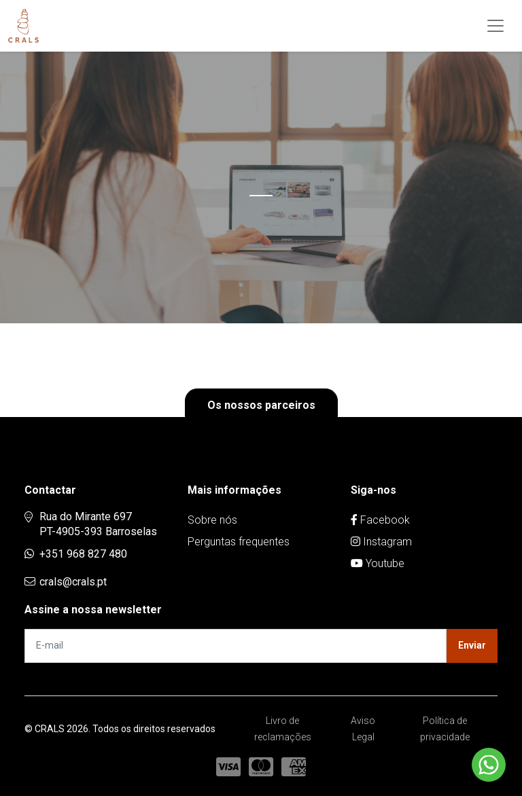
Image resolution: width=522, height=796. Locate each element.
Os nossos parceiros (261, 405)
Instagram (381, 541)
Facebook (380, 519)
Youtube (377, 563)
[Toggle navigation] (495, 26)
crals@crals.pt (73, 581)
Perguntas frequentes (239, 541)
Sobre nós (212, 519)
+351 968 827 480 (83, 553)
